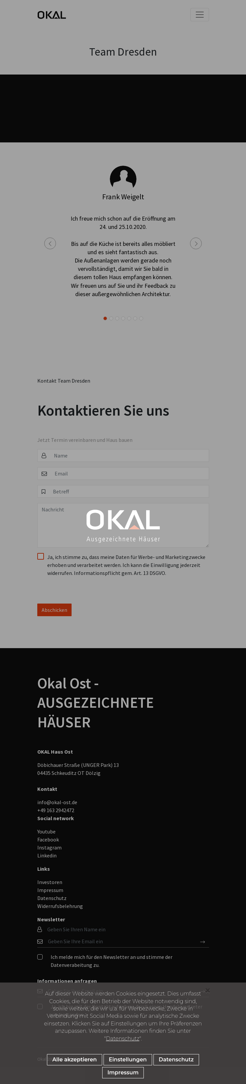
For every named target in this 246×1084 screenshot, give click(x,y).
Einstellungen (128, 1061)
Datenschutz (122, 1040)
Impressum (123, 1074)
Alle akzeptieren (74, 1061)
